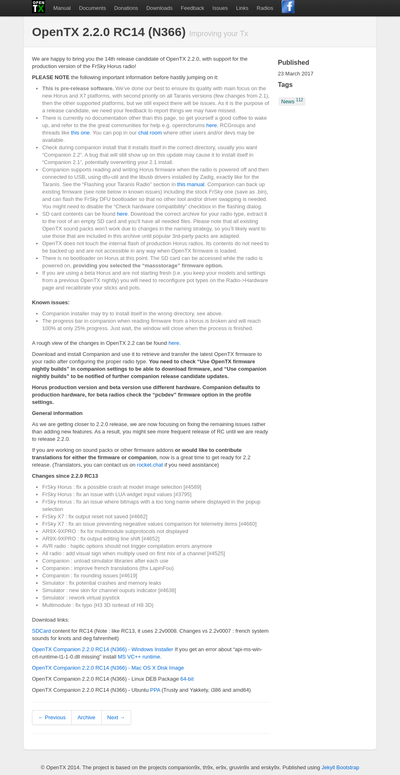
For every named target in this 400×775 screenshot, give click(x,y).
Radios (265, 8)
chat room (150, 133)
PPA (155, 690)
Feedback (192, 8)
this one (80, 133)
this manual (190, 184)
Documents (92, 8)
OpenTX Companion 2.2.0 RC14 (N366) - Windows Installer (102, 649)
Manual (62, 8)
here (211, 125)
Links (242, 8)
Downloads (159, 8)
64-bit (187, 679)
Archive (86, 717)
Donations (126, 8)
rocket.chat (150, 465)
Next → (116, 717)
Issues (220, 8)
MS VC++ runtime (139, 657)
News (292, 101)
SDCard (41, 631)
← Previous (52, 717)
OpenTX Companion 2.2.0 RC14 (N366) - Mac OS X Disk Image (108, 668)
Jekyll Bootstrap (340, 767)
